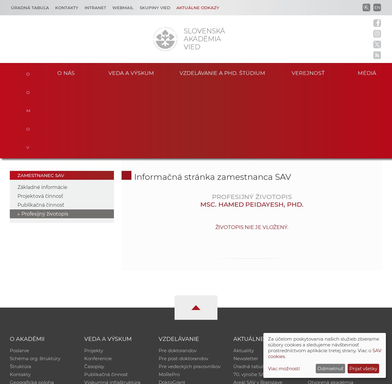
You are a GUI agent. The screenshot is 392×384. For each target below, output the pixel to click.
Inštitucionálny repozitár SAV (340, 275)
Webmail (123, 7)
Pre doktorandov (178, 275)
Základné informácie (42, 112)
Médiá (367, 73)
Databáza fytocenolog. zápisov (342, 291)
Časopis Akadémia (329, 299)
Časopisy (94, 291)
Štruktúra (20, 291)
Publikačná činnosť (40, 130)
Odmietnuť (330, 368)
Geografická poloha (32, 307)
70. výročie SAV (250, 299)
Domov (28, 72)
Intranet (95, 7)
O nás (66, 73)
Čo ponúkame (249, 315)
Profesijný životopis (44, 139)
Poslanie (19, 275)
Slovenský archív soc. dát (336, 283)
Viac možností (284, 368)
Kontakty (66, 7)
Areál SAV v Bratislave (257, 307)
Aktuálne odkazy (197, 7)
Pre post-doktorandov (183, 283)
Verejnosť (308, 73)
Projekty (93, 275)
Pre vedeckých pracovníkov (190, 291)
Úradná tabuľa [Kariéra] (30, 7)
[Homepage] (165, 39)
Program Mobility (178, 315)
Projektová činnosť (40, 121)
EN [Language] (377, 7)
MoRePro (169, 299)
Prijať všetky (363, 368)
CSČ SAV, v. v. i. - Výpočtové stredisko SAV (101, 376)
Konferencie (98, 283)
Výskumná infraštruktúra (112, 307)
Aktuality (243, 275)
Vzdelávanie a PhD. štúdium (222, 73)
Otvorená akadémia (330, 307)
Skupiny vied (155, 7)
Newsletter (245, 283)
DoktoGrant (172, 307)
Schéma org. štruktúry (35, 283)
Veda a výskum (131, 73)
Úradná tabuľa (249, 291)
